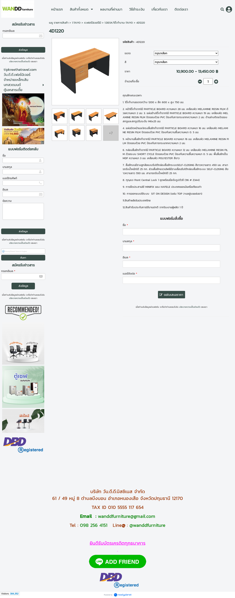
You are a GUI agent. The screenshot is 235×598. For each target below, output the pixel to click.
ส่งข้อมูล (23, 286)
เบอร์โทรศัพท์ (10, 178)
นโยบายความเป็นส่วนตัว (19, 61)
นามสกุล (7, 167)
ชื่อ (4, 156)
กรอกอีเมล (8, 31)
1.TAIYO (76, 23)
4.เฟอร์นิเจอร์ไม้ (92, 23)
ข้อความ (7, 201)
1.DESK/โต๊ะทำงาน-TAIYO (119, 23)
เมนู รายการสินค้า (58, 23)
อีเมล (5, 190)
